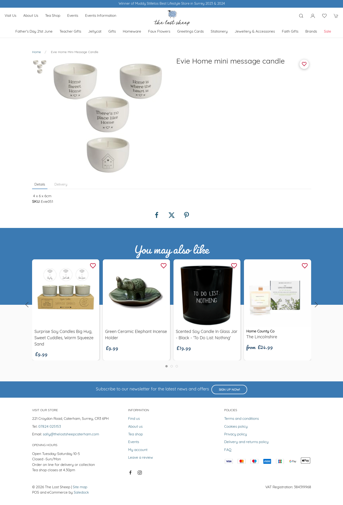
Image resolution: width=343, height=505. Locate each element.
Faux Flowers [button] (159, 32)
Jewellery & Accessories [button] (255, 32)
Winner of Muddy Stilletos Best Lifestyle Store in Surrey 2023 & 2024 (171, 4)
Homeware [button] (132, 32)
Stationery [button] (219, 32)
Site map (80, 487)
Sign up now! (229, 389)
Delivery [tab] (60, 184)
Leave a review (140, 458)
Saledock (81, 493)
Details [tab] (39, 184)
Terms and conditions (241, 419)
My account (137, 450)
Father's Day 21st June (34, 32)
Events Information (100, 16)
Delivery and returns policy (246, 442)
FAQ (227, 450)
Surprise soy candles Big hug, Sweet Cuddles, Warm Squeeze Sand (63, 338)
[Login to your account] (312, 15)
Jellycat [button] (94, 32)
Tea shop (52, 16)
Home (36, 52)
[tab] (166, 366)
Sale (327, 32)
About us (30, 16)
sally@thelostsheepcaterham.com (71, 434)
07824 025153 (49, 427)
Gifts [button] (112, 32)
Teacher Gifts (70, 32)
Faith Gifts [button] (290, 32)
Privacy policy (235, 434)
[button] (301, 15)
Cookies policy (236, 427)
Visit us (10, 16)
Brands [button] (311, 32)
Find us (134, 419)
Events (72, 16)
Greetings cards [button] (190, 32)
